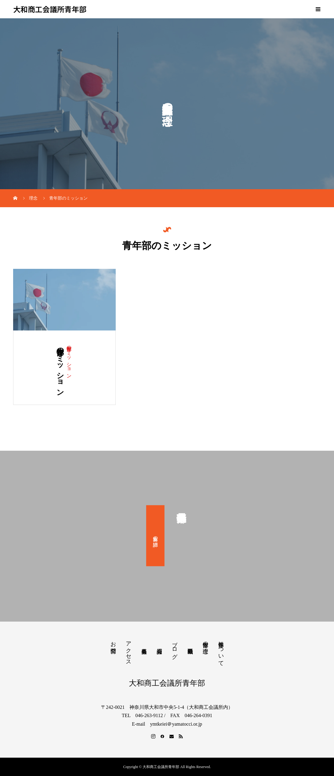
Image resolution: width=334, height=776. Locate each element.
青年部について (221, 650)
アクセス (128, 650)
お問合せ (113, 644)
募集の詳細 (155, 535)
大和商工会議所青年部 (49, 9)
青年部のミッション (69, 359)
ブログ (175, 647)
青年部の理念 (205, 641)
